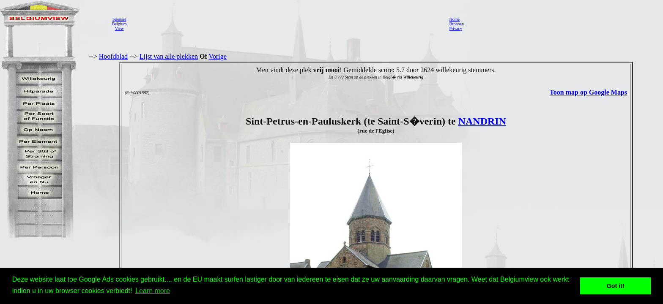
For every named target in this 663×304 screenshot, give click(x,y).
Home (454, 19)
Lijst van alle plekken (169, 56)
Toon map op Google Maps (588, 92)
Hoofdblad (113, 56)
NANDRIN (482, 121)
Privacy (455, 28)
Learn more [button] (152, 290)
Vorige (218, 56)
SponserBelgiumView (119, 24)
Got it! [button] (616, 285)
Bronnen (456, 24)
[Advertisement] (285, 24)
